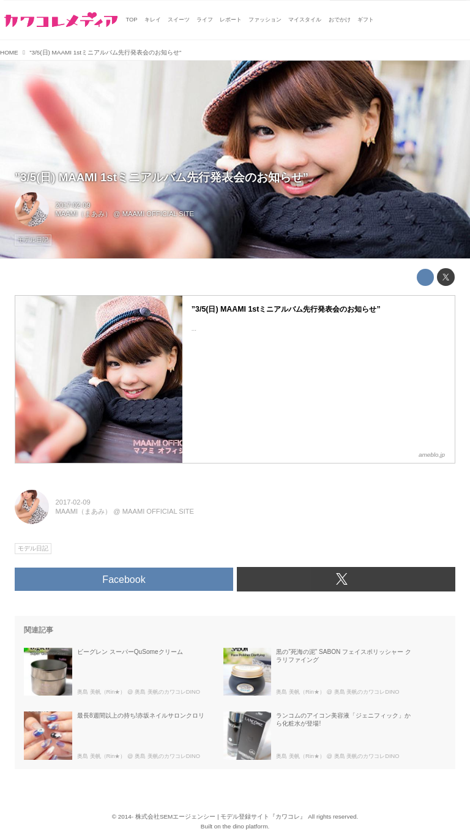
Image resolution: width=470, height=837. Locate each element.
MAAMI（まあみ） (84, 213)
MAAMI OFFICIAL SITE (158, 213)
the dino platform (245, 826)
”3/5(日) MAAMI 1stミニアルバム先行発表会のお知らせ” (161, 177)
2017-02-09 (73, 205)
